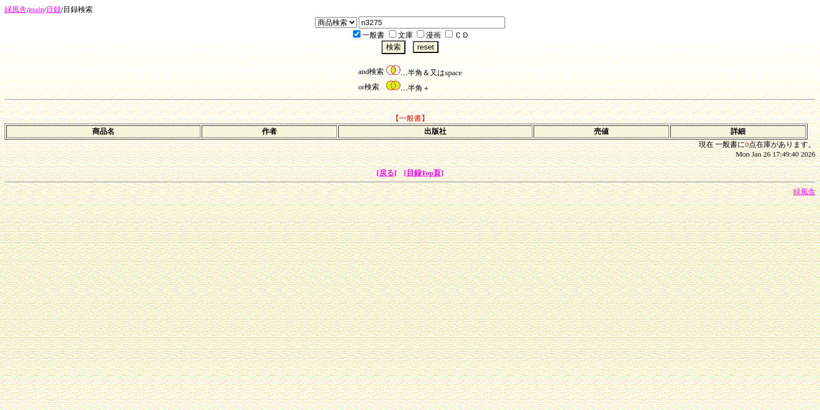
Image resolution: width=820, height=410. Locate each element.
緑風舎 (16, 9)
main (36, 9)
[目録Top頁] (424, 173)
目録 (53, 9)
